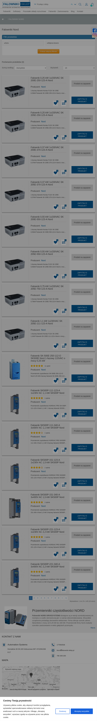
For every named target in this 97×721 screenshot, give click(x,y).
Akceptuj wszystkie (81, 711)
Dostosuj (62, 711)
